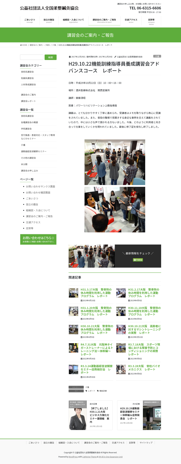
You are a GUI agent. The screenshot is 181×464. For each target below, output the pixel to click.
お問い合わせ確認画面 (38, 192)
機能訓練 (103, 390)
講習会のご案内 (28, 94)
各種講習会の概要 (29, 122)
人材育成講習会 (28, 84)
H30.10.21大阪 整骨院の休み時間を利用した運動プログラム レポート (97, 329)
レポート (91, 390)
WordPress (73, 456)
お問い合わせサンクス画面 (40, 186)
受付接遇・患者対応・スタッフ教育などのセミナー (38, 137)
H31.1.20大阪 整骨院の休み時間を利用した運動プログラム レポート (96, 311)
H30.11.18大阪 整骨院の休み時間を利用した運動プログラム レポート (144, 311)
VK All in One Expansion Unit (111, 456)
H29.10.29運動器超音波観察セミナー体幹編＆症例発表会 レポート (130, 413)
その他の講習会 (28, 157)
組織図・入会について (38, 210)
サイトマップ (146, 442)
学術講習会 (26, 128)
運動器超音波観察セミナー (34, 151)
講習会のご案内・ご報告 (39, 216)
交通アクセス (33, 222)
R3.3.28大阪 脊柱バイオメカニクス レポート (144, 367)
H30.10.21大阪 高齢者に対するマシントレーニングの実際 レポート (144, 329)
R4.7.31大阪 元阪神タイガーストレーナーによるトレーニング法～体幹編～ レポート (97, 349)
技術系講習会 (27, 71)
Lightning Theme (89, 456)
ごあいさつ (32, 198)
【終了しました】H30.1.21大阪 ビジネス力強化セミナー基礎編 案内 (99, 415)
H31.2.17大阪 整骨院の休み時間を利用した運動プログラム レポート (143, 292)
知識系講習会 (27, 78)
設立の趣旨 (32, 204)
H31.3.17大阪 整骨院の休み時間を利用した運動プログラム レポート (96, 292)
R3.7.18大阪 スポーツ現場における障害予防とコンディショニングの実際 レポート (144, 349)
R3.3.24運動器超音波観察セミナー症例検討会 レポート (97, 369)
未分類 (24, 164)
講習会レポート (28, 101)
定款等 (29, 228)
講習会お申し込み (29, 170)
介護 (157, 56)
